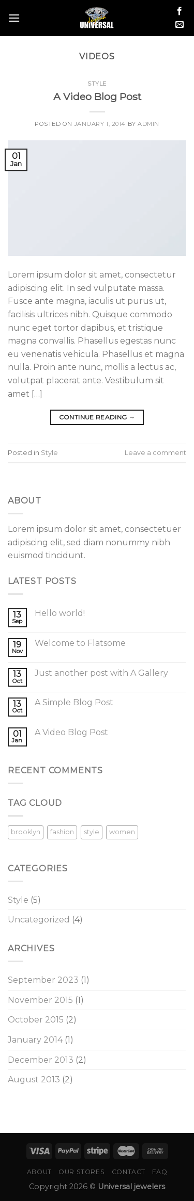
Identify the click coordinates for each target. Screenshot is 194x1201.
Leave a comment (155, 453)
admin (148, 123)
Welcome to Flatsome (80, 643)
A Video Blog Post (97, 96)
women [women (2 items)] (122, 832)
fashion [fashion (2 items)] (62, 832)
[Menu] (14, 17)
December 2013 (40, 1060)
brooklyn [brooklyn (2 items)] (25, 832)
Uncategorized (39, 919)
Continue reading (97, 417)
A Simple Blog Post (74, 702)
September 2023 (43, 980)
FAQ (159, 1172)
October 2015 (36, 1020)
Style (97, 83)
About (39, 1172)
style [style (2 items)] (91, 832)
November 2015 (40, 1000)
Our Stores (81, 1172)
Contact (128, 1172)
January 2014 (35, 1040)
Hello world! (60, 613)
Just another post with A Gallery (101, 673)
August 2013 (34, 1079)
